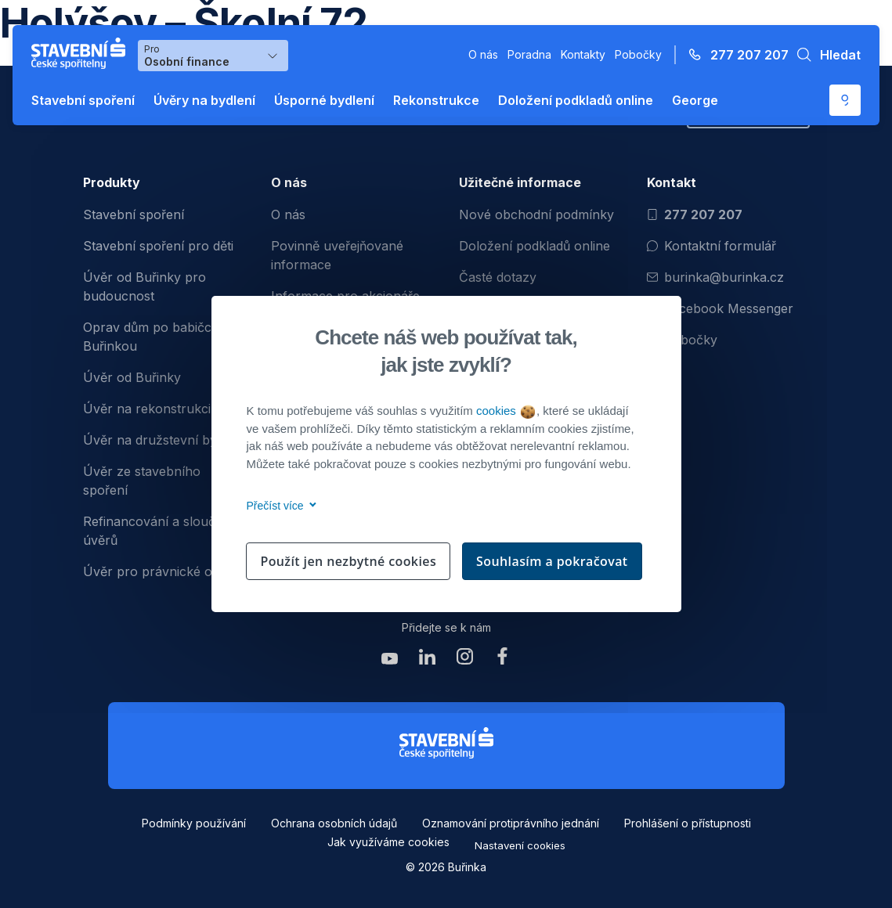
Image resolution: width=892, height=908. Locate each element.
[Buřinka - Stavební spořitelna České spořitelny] (81, 53)
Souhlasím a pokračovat (552, 561)
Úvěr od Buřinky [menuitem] (132, 377)
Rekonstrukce (436, 100)
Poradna (529, 54)
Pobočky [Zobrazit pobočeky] (682, 340)
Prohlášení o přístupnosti (687, 823)
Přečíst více (279, 505)
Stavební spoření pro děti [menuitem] (158, 246)
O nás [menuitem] (288, 214)
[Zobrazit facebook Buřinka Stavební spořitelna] (503, 660)
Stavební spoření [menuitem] (133, 214)
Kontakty (583, 54)
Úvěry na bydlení (204, 100)
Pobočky (638, 54)
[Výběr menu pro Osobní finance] (213, 55)
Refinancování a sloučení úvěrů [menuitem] (158, 530)
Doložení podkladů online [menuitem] (534, 246)
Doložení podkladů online (575, 100)
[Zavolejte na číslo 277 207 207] (734, 54)
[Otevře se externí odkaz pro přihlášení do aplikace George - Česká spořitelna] (845, 100)
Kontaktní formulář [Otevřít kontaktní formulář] (711, 246)
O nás (483, 54)
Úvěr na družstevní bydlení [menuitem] (164, 440)
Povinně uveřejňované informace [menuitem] (337, 255)
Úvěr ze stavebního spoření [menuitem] (141, 480)
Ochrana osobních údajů (334, 823)
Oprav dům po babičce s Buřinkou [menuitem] (156, 336)
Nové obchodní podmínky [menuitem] (536, 214)
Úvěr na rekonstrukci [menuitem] (147, 408)
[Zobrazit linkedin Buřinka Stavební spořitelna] (427, 660)
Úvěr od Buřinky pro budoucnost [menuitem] (144, 286)
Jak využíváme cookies (388, 842)
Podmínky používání (194, 823)
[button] (825, 54)
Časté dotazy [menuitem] (497, 277)
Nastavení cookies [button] (520, 845)
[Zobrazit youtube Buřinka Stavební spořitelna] (390, 660)
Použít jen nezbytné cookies (348, 561)
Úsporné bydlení (324, 100)
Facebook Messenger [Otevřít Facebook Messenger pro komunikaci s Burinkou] (720, 308)
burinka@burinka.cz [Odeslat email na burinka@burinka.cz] (715, 277)
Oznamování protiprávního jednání (510, 823)
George (695, 100)
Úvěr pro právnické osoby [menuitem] (162, 571)
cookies (505, 410)
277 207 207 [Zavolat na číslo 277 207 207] (694, 214)
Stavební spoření (83, 100)
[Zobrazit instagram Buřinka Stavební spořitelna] (465, 660)
